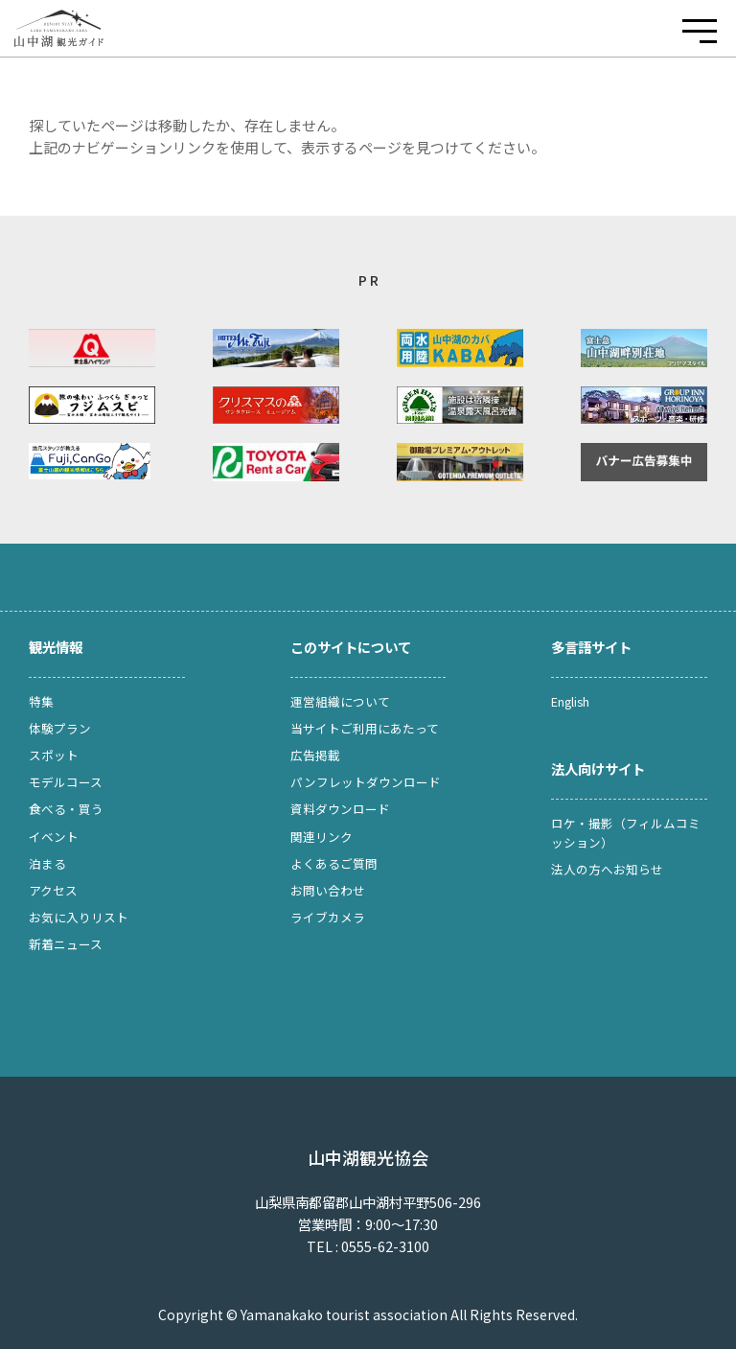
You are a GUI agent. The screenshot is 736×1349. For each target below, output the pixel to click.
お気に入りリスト (78, 917)
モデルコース (66, 782)
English (570, 701)
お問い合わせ (327, 890)
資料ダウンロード (340, 809)
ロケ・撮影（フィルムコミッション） (626, 832)
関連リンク (321, 836)
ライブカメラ (327, 917)
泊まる (47, 863)
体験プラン (60, 728)
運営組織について (340, 701)
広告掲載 (315, 755)
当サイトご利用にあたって (364, 728)
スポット (54, 755)
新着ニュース (66, 944)
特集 (41, 701)
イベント (54, 836)
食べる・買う (66, 809)
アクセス (53, 890)
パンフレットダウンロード (365, 782)
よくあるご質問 (334, 863)
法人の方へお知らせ (607, 869)
